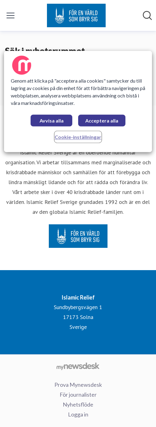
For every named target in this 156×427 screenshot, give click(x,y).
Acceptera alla (101, 120)
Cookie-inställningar (78, 137)
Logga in (78, 414)
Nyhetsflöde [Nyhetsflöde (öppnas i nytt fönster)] (78, 404)
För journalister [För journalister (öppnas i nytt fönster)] (78, 394)
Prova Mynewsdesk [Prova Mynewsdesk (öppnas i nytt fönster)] (78, 384)
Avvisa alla (52, 120)
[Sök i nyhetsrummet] (147, 15)
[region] (78, 101)
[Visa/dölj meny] (10, 15)
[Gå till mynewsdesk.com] (78, 366)
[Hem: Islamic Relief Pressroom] (76, 15)
